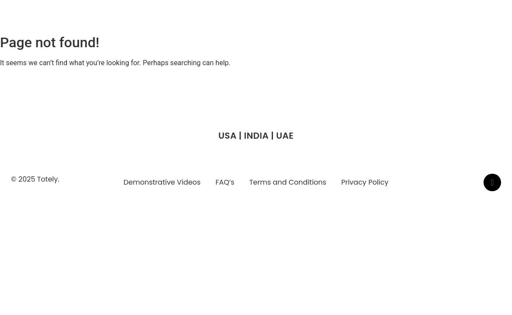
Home (253, 19)
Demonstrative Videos (161, 182)
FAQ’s (224, 182)
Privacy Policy (365, 182)
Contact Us (446, 19)
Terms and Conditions (287, 182)
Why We (347, 19)
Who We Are (297, 19)
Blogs (489, 19)
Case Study (394, 19)
